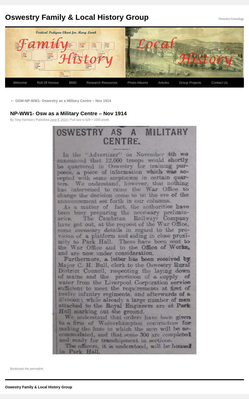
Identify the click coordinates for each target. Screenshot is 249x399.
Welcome (20, 83)
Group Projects (190, 83)
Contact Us (219, 83)
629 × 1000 (93, 120)
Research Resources (102, 83)
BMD (72, 83)
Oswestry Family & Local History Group (77, 17)
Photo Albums (138, 83)
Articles (163, 83)
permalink (36, 369)
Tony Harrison (23, 120)
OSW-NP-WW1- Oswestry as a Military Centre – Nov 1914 (60, 101)
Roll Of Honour (48, 83)
